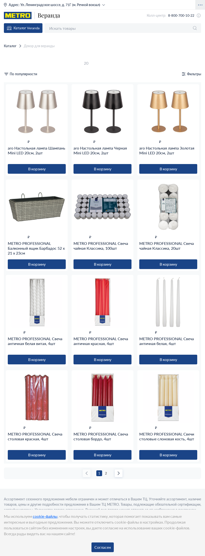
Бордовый (15, 138)
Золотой (13, 143)
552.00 (12, 458)
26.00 (11, 300)
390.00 (12, 438)
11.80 (11, 271)
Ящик (11, 252)
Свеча (11, 248)
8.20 (10, 328)
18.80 (11, 286)
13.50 (11, 400)
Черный (13, 163)
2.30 (10, 376)
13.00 (11, 276)
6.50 (10, 395)
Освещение (16, 105)
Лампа (12, 243)
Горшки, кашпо (19, 100)
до (47, 82)
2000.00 (13, 467)
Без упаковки (17, 210)
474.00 (12, 443)
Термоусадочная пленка (26, 224)
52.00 (11, 410)
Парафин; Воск (19, 186)
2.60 (10, 381)
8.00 (10, 324)
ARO (11, 486)
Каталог (8, 46)
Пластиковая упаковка (25, 214)
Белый (12, 134)
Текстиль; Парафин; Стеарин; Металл (38, 191)
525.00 (12, 448)
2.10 (10, 371)
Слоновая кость (20, 158)
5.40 (10, 391)
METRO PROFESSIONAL (28, 496)
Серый (12, 153)
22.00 (11, 405)
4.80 (10, 386)
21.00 (11, 353)
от (47, 77)
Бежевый (14, 129)
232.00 (12, 433)
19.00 (11, 290)
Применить (12, 500)
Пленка (13, 219)
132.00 (12, 429)
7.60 (10, 319)
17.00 (11, 281)
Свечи (12, 110)
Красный (14, 148)
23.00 (11, 295)
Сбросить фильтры (17, 63)
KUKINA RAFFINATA (25, 491)
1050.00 (13, 462)
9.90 (10, 333)
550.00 (12, 453)
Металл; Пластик (21, 181)
